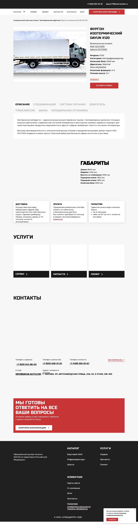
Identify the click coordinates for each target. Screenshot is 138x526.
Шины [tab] (43, 110)
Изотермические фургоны (50, 20)
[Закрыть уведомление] (135, 510)
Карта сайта (73, 483)
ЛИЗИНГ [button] (94, 79)
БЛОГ (82, 12)
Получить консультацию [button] (106, 12)
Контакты (71, 12)
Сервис (33, 12)
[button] (104, 85)
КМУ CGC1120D (97, 46)
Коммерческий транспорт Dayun (26, 20)
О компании (73, 488)
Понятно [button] (112, 519)
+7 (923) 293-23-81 (95, 4)
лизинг (95, 274)
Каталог (17, 12)
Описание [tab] (22, 104)
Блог (69, 493)
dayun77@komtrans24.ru (117, 4)
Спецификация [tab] (45, 104)
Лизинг (45, 12)
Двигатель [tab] (97, 104)
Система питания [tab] (73, 104)
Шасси (70, 464)
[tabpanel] (69, 126)
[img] (31, 261)
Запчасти (58, 12)
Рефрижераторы (76, 459)
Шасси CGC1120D (98, 49)
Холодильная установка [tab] (69, 110)
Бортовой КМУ (75, 454)
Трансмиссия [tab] (25, 110)
